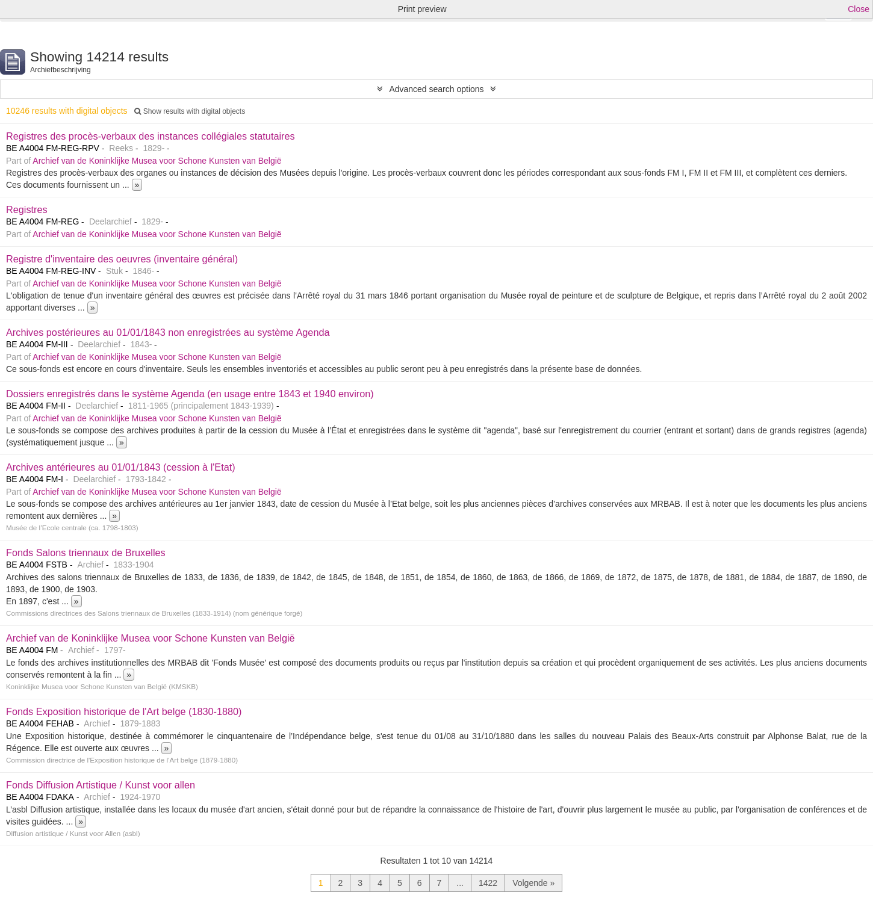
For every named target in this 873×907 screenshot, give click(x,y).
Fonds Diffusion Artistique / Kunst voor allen (100, 784)
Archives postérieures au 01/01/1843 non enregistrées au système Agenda (168, 332)
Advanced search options (436, 89)
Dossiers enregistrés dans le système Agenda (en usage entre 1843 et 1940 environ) (190, 393)
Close (858, 9)
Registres (27, 209)
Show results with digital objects (189, 111)
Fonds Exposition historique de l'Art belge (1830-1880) (124, 711)
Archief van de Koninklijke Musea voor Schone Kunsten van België (157, 161)
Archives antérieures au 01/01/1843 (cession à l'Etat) (120, 467)
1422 (488, 883)
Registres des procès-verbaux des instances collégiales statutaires (150, 136)
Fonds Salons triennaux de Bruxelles (86, 552)
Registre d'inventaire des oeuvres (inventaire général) (122, 258)
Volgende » (533, 883)
